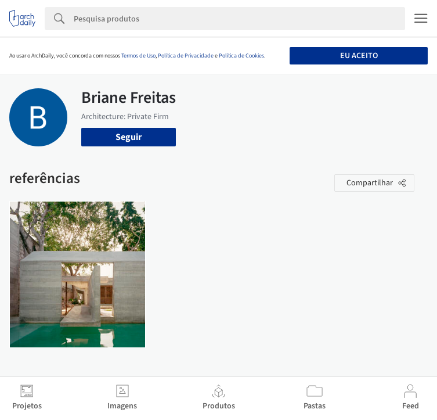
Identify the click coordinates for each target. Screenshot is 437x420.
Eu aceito (359, 56)
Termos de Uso (138, 56)
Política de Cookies (241, 56)
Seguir (128, 137)
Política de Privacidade (186, 56)
